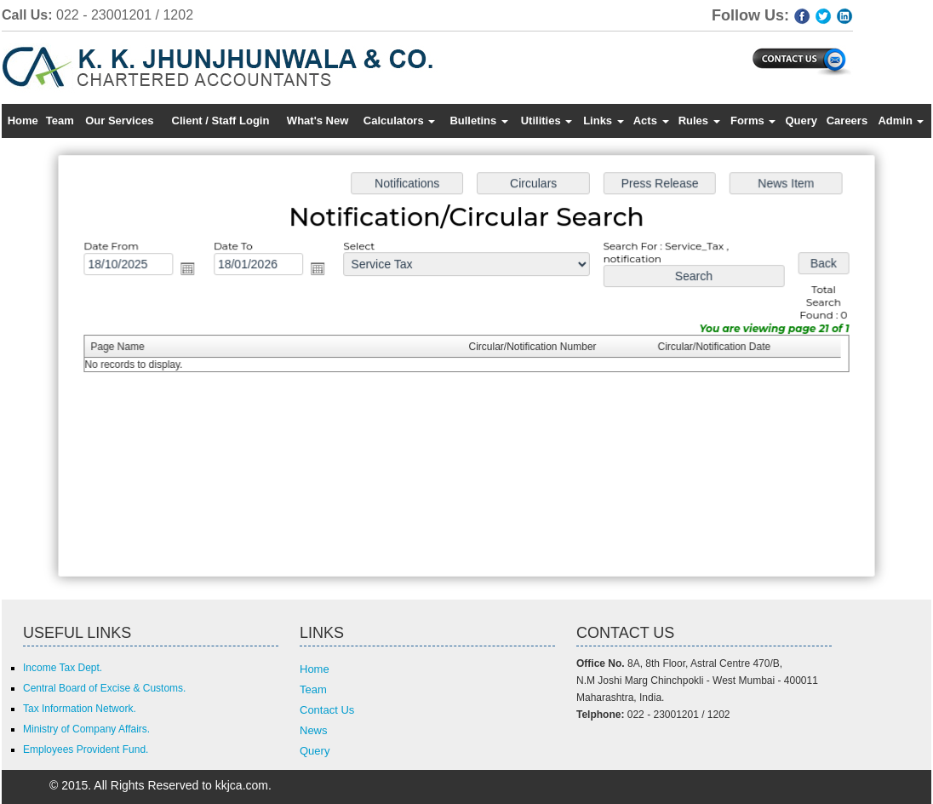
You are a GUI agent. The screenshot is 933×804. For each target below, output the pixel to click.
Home (23, 120)
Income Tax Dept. (62, 668)
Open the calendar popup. (193, 270)
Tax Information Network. (79, 709)
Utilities (547, 120)
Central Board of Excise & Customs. (104, 688)
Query (801, 120)
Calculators (399, 120)
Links (603, 120)
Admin (901, 120)
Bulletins (478, 120)
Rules (699, 120)
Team (60, 120)
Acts (651, 120)
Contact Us (327, 710)
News (314, 730)
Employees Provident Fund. (85, 749)
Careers (847, 120)
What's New (317, 120)
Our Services (119, 120)
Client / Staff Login (221, 120)
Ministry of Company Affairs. (86, 729)
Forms (753, 120)
